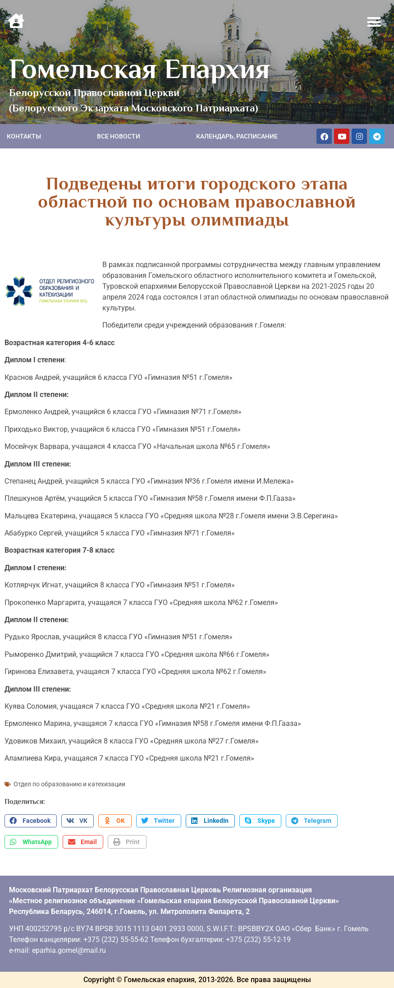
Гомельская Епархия (139, 68)
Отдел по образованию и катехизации (69, 784)
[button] (374, 22)
